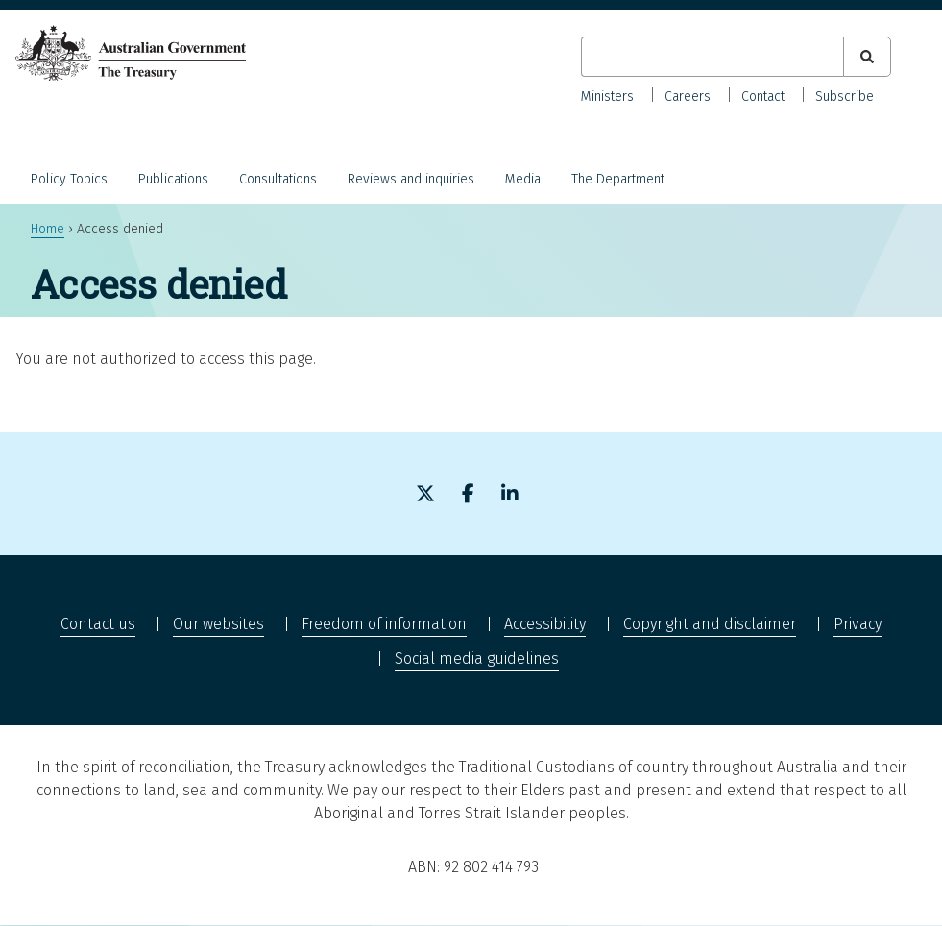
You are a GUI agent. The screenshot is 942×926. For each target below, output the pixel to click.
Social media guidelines (477, 658)
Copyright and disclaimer (709, 624)
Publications (173, 179)
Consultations (278, 179)
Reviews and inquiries (411, 179)
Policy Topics (69, 179)
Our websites (218, 624)
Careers (687, 96)
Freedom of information (384, 624)
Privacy (857, 624)
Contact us (97, 624)
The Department (617, 179)
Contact (763, 96)
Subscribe (844, 96)
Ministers (607, 96)
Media (523, 179)
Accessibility (545, 624)
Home (47, 229)
